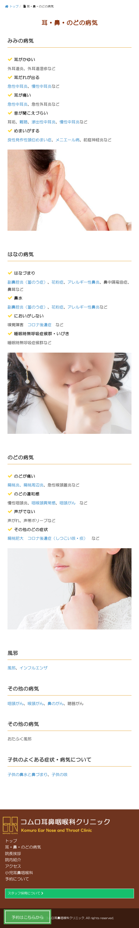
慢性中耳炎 (42, 86)
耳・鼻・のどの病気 (23, 847)
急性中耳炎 (18, 86)
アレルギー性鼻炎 (84, 282)
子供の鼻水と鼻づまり (28, 774)
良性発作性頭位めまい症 (30, 140)
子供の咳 (60, 774)
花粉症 (58, 282)
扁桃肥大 (16, 538)
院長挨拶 (13, 853)
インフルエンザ (34, 668)
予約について (17, 879)
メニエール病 (68, 140)
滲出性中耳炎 (44, 122)
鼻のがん (56, 703)
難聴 (24, 122)
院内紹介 (13, 860)
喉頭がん (36, 703)
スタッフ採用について (25, 893)
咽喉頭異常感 (44, 503)
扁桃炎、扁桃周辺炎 (26, 485)
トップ (11, 841)
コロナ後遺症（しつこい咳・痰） (58, 538)
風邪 (12, 668)
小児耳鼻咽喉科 (19, 873)
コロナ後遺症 (40, 325)
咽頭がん (68, 503)
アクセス (13, 866)
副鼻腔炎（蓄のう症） (28, 282)
